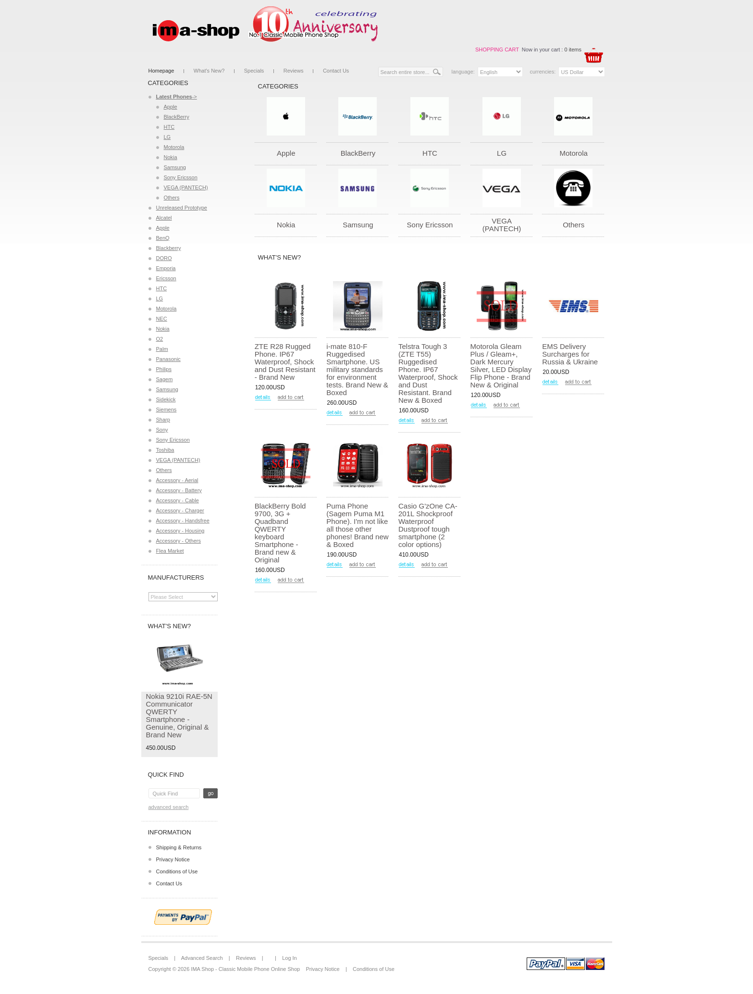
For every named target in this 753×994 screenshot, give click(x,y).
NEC (161, 319)
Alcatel (164, 218)
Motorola (174, 147)
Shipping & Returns (179, 847)
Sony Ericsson (181, 177)
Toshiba (165, 450)
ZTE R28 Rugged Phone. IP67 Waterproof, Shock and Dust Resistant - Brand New (285, 361)
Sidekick (166, 399)
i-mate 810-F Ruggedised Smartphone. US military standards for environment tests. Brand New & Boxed (357, 369)
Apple (170, 107)
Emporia (166, 268)
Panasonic (168, 359)
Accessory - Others (178, 541)
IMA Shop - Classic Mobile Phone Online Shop (245, 969)
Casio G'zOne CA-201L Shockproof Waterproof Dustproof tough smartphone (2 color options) (427, 525)
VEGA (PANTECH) (186, 187)
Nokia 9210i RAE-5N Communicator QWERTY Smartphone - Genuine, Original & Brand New (179, 715)
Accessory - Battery (179, 490)
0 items (572, 49)
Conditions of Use (177, 871)
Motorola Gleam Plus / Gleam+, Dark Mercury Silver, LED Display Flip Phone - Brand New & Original (501, 365)
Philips (164, 369)
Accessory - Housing (180, 531)
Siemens (166, 409)
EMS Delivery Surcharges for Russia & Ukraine (570, 354)
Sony (162, 430)
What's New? (209, 71)
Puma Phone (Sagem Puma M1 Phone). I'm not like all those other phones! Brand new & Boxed (357, 525)
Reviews (294, 71)
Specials (254, 71)
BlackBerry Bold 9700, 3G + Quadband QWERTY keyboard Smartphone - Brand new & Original (280, 533)
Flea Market (170, 551)
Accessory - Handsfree (183, 520)
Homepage (161, 71)
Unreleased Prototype (181, 208)
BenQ (163, 238)
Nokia (170, 157)
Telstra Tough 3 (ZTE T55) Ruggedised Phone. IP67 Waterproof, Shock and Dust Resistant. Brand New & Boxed (428, 373)
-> (176, 96)
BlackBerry (176, 117)
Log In (289, 958)
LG (167, 137)
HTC (169, 127)
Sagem (164, 379)
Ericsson (166, 278)
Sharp (163, 419)
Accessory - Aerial (177, 480)
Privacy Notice (173, 859)
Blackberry (168, 248)
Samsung (175, 167)
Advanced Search (168, 807)
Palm (162, 349)
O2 (159, 339)
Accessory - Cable (177, 500)
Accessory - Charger (180, 510)
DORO (164, 258)
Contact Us (336, 71)
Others (172, 197)
